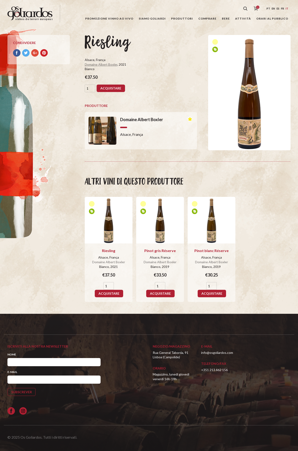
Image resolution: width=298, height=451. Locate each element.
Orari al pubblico (272, 18)
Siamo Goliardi (152, 18)
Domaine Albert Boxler (101, 64)
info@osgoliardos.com (217, 353)
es (278, 8)
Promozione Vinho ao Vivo (109, 18)
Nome (11, 354)
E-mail (12, 372)
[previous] (82, 250)
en (273, 8)
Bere (226, 18)
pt (268, 8)
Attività (243, 18)
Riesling (108, 250)
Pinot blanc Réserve (211, 250)
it (287, 8)
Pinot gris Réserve (160, 250)
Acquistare (110, 88)
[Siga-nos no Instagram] (23, 411)
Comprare (207, 18)
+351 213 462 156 (214, 370)
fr (282, 8)
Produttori (182, 18)
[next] (290, 250)
